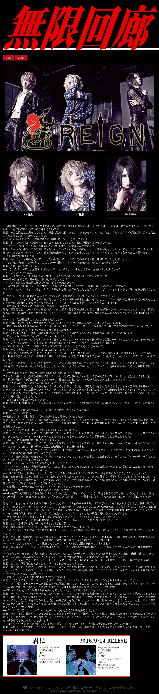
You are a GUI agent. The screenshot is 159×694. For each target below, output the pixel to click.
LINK (21, 57)
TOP (8, 57)
